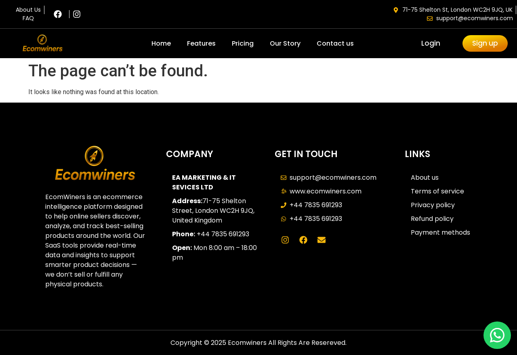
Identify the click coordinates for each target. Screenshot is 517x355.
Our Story (285, 43)
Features (201, 43)
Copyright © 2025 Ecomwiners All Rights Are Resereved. (258, 342)
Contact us (335, 43)
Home (161, 43)
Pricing (243, 43)
